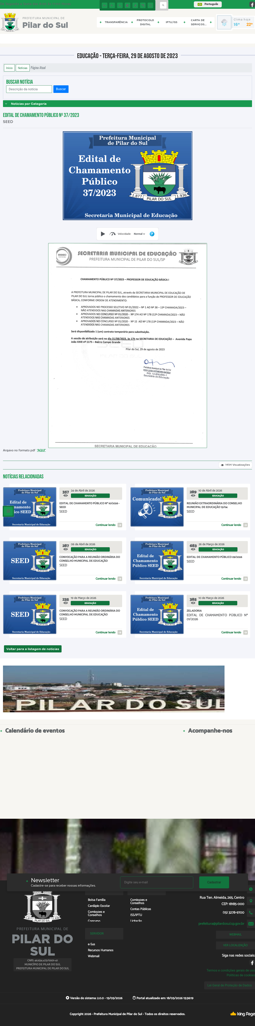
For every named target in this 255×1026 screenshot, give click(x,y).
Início (9, 68)
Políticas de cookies (241, 975)
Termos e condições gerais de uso (231, 970)
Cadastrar (214, 882)
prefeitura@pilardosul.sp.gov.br (221, 924)
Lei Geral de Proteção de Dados (229, 985)
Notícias (22, 68)
